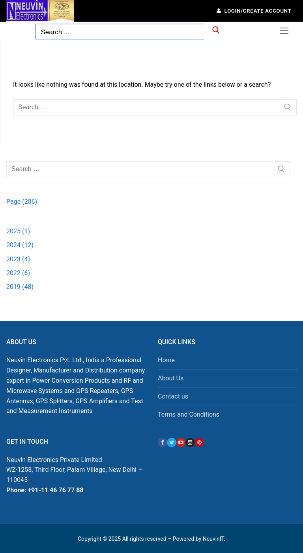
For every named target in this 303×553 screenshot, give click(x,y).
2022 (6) (18, 273)
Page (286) (21, 201)
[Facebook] (162, 442)
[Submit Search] (215, 32)
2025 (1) (18, 231)
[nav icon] (284, 30)
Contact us (173, 396)
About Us (170, 378)
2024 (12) (20, 245)
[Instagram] (190, 442)
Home (166, 360)
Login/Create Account (254, 10)
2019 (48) (20, 286)
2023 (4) (18, 259)
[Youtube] (180, 442)
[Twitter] (171, 442)
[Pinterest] (199, 442)
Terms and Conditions (188, 414)
